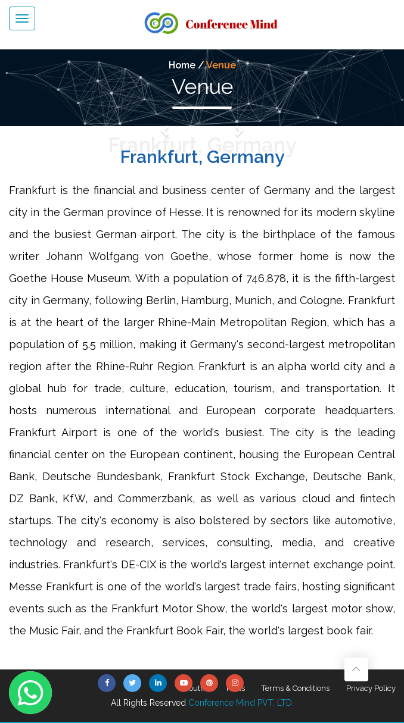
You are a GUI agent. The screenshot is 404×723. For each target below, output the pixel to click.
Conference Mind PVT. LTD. (241, 703)
